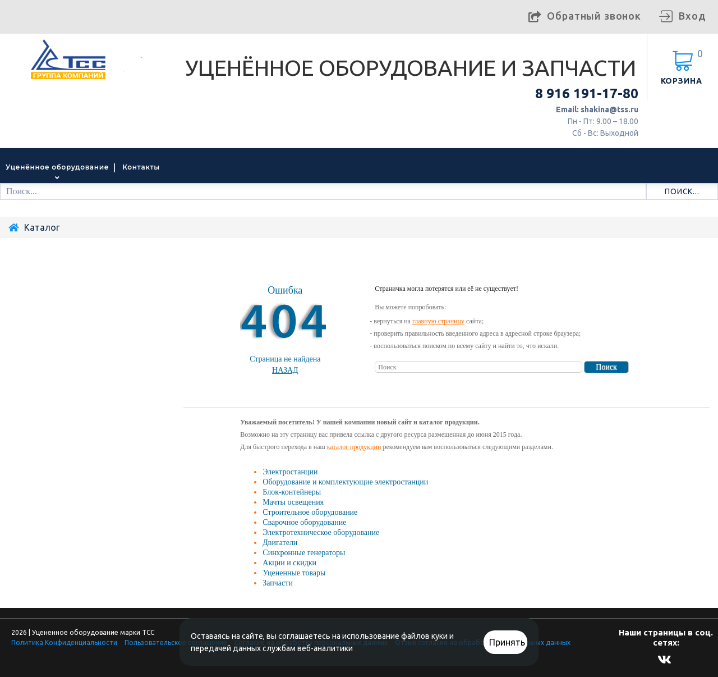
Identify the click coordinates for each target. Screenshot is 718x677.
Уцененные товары (294, 573)
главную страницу (438, 321)
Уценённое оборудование (57, 167)
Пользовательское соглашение (176, 642)
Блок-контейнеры (292, 492)
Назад (285, 370)
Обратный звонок (594, 15)
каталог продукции (354, 447)
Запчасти (278, 583)
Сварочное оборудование (304, 522)
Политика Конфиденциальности (64, 642)
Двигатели (280, 542)
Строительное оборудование (310, 512)
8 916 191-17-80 (586, 93)
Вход (692, 15)
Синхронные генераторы (304, 552)
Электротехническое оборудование (321, 532)
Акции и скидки (289, 563)
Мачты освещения (293, 502)
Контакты (141, 167)
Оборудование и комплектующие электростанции (345, 482)
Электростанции (290, 472)
